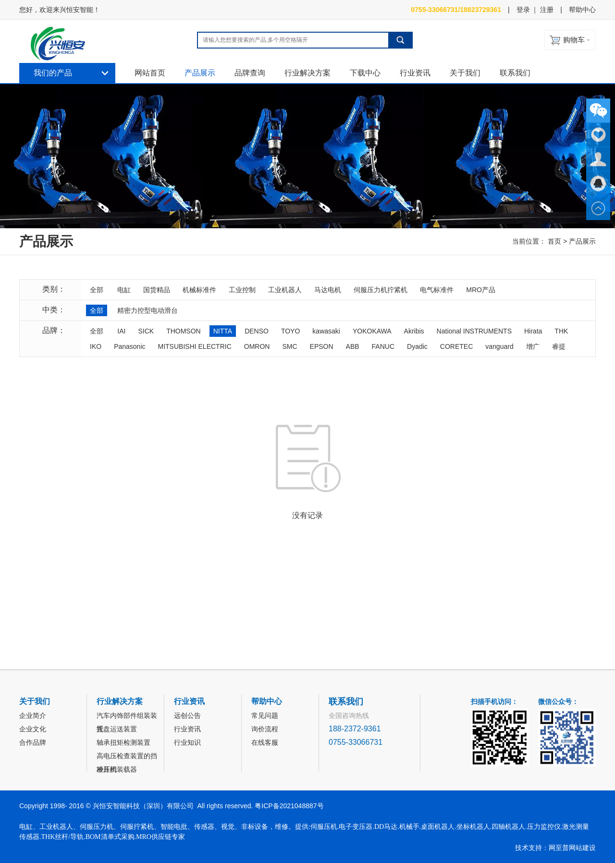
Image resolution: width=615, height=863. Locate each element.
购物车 (574, 40)
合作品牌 (32, 742)
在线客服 (264, 742)
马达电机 (327, 290)
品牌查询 (249, 73)
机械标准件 (199, 290)
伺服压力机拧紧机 (380, 290)
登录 (523, 9)
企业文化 (32, 729)
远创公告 (187, 715)
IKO (95, 346)
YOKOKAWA (372, 331)
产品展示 (199, 73)
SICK (146, 331)
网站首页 (150, 73)
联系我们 (515, 73)
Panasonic (129, 346)
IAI (121, 331)
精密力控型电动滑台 (147, 310)
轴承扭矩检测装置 (123, 742)
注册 (547, 9)
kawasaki (326, 331)
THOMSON (183, 331)
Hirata (533, 331)
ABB (352, 346)
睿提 (559, 346)
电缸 (124, 290)
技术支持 (528, 847)
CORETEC (456, 346)
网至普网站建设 (572, 847)
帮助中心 (582, 9)
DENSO (257, 331)
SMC (289, 346)
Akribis (414, 331)
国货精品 (156, 290)
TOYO (290, 331)
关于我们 (465, 73)
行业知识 (187, 742)
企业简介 (32, 715)
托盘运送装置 (117, 729)
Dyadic (417, 346)
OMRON (257, 346)
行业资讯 (415, 73)
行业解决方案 (307, 73)
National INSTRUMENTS (474, 331)
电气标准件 (437, 290)
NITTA (222, 331)
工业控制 (242, 290)
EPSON (321, 346)
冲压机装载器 (117, 769)
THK (561, 331)
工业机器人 (285, 290)
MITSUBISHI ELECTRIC (195, 346)
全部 (96, 290)
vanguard (499, 346)
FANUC (383, 346)
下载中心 (365, 73)
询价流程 (264, 729)
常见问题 (264, 715)
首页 (554, 241)
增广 (533, 346)
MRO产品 (480, 290)
